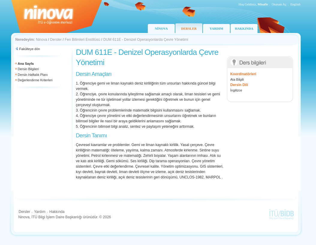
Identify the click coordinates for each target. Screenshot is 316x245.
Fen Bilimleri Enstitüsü (82, 39)
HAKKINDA (244, 28)
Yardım (40, 212)
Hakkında (56, 212)
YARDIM (216, 28)
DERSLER (189, 28)
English (295, 4)
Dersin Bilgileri (28, 69)
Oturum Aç (279, 4)
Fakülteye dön (29, 49)
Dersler (56, 39)
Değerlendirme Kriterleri (35, 80)
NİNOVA (161, 28)
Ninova (41, 39)
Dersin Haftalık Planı (33, 74)
